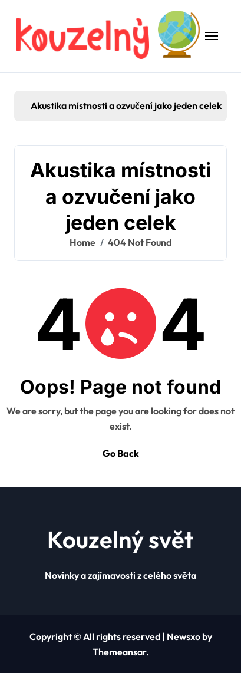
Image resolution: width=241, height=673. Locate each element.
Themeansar (119, 652)
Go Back (121, 453)
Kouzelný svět (120, 539)
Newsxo (183, 636)
